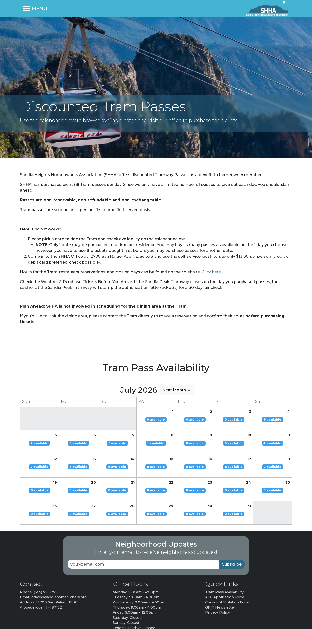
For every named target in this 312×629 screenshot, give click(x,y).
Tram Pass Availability (224, 565)
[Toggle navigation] (35, 8)
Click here (211, 245)
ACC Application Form (224, 570)
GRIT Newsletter (220, 581)
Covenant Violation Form (227, 576)
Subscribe (232, 537)
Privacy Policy (217, 586)
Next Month (176, 363)
